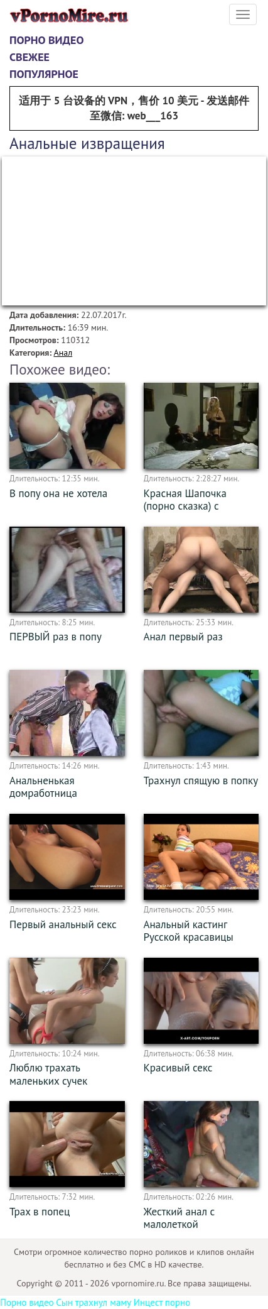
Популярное (43, 74)
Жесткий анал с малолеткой (179, 1218)
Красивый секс (178, 1067)
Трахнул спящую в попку (201, 780)
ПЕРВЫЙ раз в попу (55, 636)
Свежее (29, 57)
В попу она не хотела (58, 493)
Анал (62, 352)
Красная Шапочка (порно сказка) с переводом (185, 506)
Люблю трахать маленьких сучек (48, 1074)
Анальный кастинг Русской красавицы (188, 931)
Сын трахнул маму (93, 1302)
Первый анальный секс (63, 924)
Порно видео (46, 40)
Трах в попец (39, 1211)
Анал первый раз (183, 636)
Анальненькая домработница (43, 787)
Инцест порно (162, 1302)
